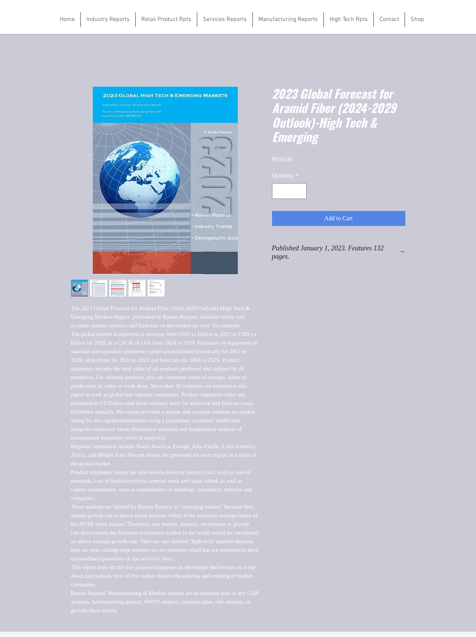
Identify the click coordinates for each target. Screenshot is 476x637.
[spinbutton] (289, 191)
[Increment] (299, 191)
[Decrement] (278, 191)
